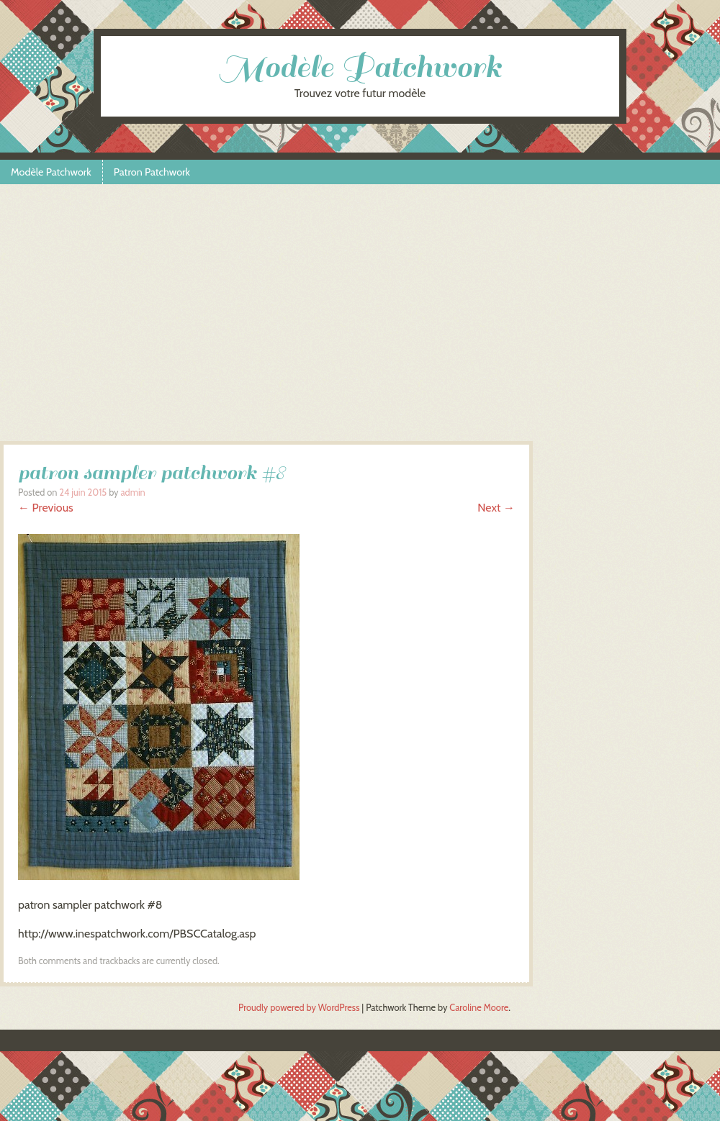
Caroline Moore (478, 1007)
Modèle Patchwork (360, 67)
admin (132, 492)
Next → (496, 507)
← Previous (45, 507)
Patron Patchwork (152, 171)
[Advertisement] (360, 318)
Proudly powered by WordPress (298, 1007)
